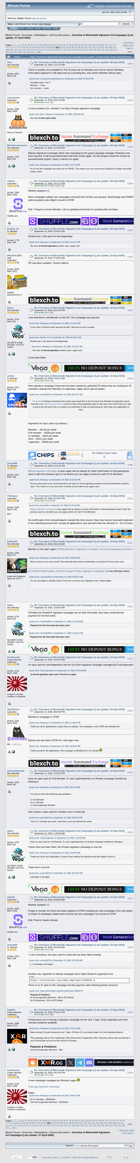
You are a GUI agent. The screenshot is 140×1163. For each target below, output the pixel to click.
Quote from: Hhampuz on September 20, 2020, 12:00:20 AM (54, 558)
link (47, 190)
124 (73, 49)
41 (20, 45)
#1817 (130, 899)
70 (106, 45)
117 (44, 49)
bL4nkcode (13, 657)
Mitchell (47, 186)
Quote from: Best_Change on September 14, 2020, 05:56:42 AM (56, 114)
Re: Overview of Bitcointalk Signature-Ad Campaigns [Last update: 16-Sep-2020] (79, 255)
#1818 (130, 947)
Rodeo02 (12, 541)
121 (61, 49)
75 (9, 47)
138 (20, 52)
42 (23, 45)
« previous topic (127, 44)
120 (57, 49)
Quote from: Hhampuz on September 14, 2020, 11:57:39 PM (54, 165)
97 (76, 47)
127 (86, 49)
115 (36, 49)
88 (48, 47)
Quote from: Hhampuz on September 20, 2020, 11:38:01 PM (54, 723)
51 (49, 45)
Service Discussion (60, 35)
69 (103, 45)
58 (70, 45)
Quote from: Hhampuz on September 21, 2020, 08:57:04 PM (54, 787)
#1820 (130, 1073)
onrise (10, 375)
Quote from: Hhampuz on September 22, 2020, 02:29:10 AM (54, 853)
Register (47, 28)
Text (9, 62)
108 (7, 49)
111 (20, 49)
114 (32, 49)
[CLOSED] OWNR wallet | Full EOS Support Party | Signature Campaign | (67, 571)
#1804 (130, 183)
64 (88, 45)
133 (111, 49)
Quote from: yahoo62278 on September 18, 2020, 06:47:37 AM (56, 395)
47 (37, 45)
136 (11, 52)
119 (53, 49)
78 (18, 47)
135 (7, 52)
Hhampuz (12, 496)
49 (43, 45)
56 (64, 45)
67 (97, 45)
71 (109, 45)
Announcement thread (54, 404)
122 (65, 49)
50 (46, 45)
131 (103, 49)
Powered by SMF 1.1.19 (53, 1157)
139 (24, 52)
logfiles (58, 186)
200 (38, 52)
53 (55, 45)
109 (11, 49)
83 (33, 47)
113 (28, 49)
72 (111, 45)
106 (110, 47)
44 (29, 45)
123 (69, 49)
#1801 (130, 64)
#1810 (130, 498)
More (55, 28)
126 (82, 49)
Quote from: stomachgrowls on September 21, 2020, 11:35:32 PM (57, 838)
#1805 (130, 230)
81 (27, 47)
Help (22, 28)
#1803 (130, 147)
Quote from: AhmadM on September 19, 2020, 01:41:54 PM (54, 505)
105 (106, 47)
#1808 (130, 378)
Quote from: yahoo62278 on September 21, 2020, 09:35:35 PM (56, 818)
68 (100, 45)
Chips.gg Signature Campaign (44, 1086)
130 (98, 49)
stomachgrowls (15, 770)
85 (39, 47)
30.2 (41, 24)
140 (28, 52)
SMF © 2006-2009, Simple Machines (81, 1157)
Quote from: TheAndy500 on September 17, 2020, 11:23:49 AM (56, 622)
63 (85, 45)
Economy (27, 35)
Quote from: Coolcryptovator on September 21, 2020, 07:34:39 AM (57, 671)
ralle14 (11, 181)
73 (115, 45)
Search (29, 28)
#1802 (130, 100)
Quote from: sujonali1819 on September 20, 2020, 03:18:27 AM (56, 577)
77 (15, 47)
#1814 (130, 711)
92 (61, 47)
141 (32, 52)
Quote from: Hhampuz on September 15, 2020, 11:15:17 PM (54, 242)
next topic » (129, 47)
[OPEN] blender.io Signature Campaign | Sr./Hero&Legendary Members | (95, 549)
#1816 (130, 832)
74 (6, 47)
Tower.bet (36, 401)
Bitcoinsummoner (17, 145)
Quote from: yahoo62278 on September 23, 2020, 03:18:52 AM (56, 873)
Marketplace (40, 35)
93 (64, 47)
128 (90, 49)
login (34, 18)
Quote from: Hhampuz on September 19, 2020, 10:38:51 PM (54, 746)
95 (70, 47)
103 (98, 47)
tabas (10, 307)
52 (52, 45)
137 (16, 52)
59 (73, 45)
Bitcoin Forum (12, 35)
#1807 (130, 310)
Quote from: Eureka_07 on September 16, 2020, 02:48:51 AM (55, 337)
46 (35, 45)
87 (45, 47)
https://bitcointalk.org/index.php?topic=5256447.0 (61, 991)
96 (73, 47)
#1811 (130, 543)
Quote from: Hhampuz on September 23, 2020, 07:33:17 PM (54, 1028)
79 (21, 47)
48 (40, 45)
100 (85, 47)
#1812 (130, 606)
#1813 (130, 659)
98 (79, 47)
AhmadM (12, 463)
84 (36, 47)
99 (82, 47)
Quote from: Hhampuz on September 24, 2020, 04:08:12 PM (54, 1096)
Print (130, 52)
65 (91, 45)
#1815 (130, 772)
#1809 (130, 465)
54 (58, 45)
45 (31, 45)
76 (12, 47)
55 (61, 45)
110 (16, 49)
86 (42, 47)
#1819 (130, 1012)
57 (67, 45)
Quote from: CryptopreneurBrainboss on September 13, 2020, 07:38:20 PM (61, 79)
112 (24, 49)
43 (26, 45)
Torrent (47, 24)
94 (67, 47)
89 (51, 47)
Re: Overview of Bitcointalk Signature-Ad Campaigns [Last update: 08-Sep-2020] (79, 62)
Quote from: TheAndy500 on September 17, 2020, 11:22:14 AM (56, 633)
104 (102, 47)
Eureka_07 (13, 228)
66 (94, 45)
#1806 (130, 257)
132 (107, 49)
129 (94, 49)
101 (90, 47)
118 (49, 49)
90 (54, 47)
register (42, 18)
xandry (47, 102)
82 (30, 47)
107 (114, 47)
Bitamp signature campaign (42, 471)
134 (115, 49)
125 (78, 49)
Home (13, 28)
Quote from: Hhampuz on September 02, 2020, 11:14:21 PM (54, 323)
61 (79, 45)
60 (76, 45)
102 (94, 47)
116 (40, 49)
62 (82, 45)
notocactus (13, 97)
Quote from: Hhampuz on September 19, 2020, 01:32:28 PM (54, 480)
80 (24, 47)
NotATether (13, 709)
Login (37, 28)
